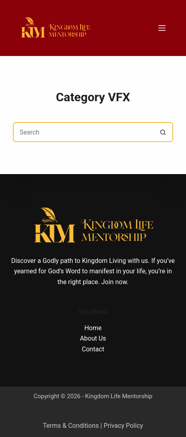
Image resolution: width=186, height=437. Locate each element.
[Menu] (162, 28)
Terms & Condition (69, 425)
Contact (93, 349)
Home (92, 328)
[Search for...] (83, 132)
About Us (93, 338)
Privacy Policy (123, 425)
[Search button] (163, 132)
